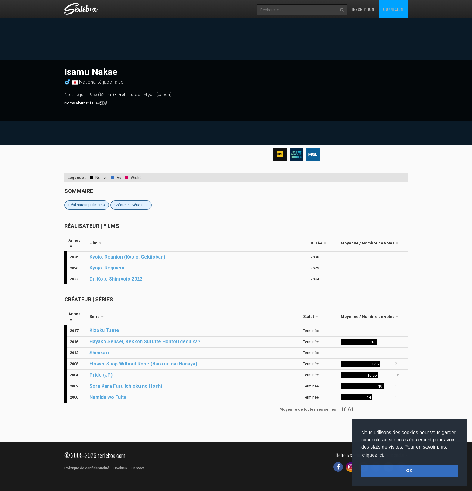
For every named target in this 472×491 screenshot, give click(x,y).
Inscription (363, 9)
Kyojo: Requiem (106, 267)
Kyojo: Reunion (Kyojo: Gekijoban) (127, 256)
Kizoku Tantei (104, 330)
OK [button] (409, 470)
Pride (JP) (101, 375)
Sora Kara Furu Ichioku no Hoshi (125, 386)
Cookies (120, 468)
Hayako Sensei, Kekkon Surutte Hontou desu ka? (144, 341)
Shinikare (100, 352)
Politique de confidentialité (86, 468)
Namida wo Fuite (108, 397)
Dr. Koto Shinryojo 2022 (115, 278)
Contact (137, 468)
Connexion (393, 9)
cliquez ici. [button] (373, 455)
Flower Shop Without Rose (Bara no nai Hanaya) (143, 363)
